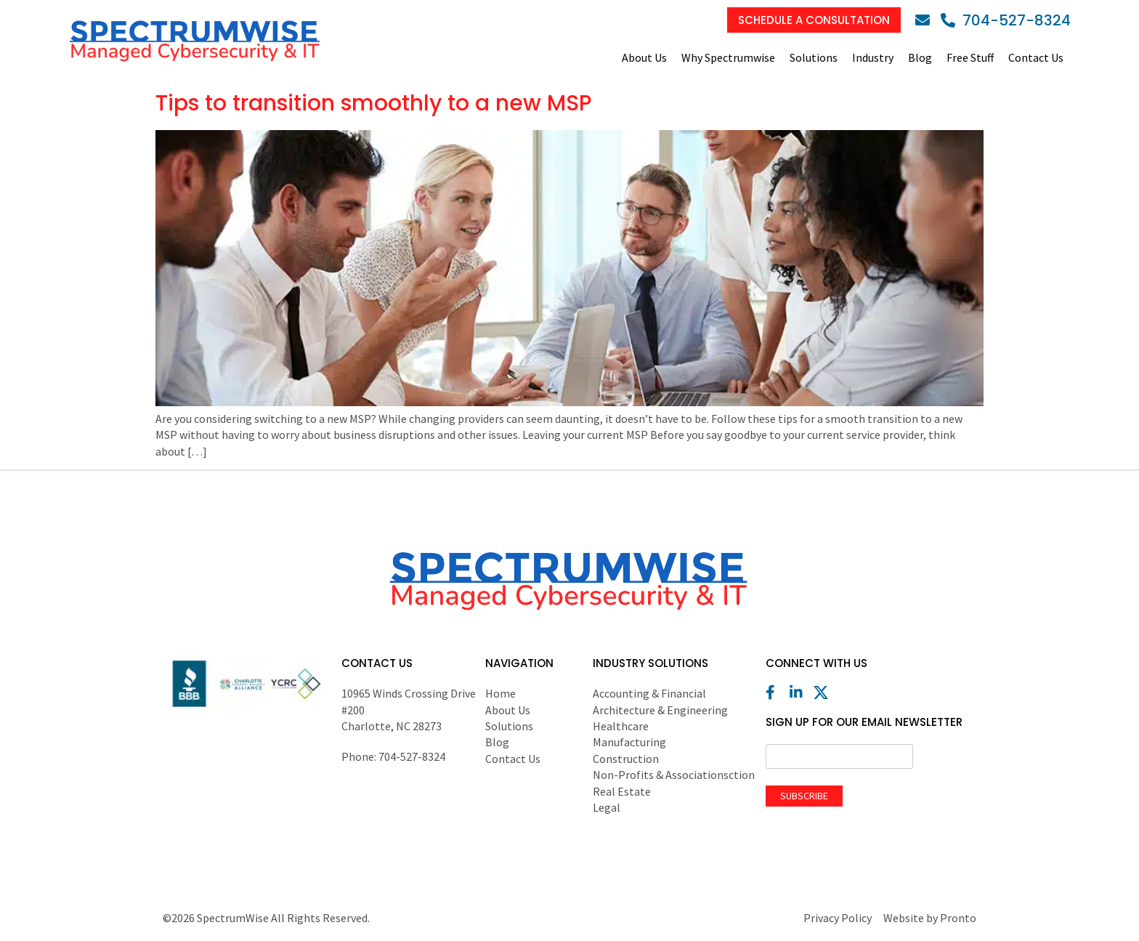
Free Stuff (970, 57)
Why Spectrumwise (728, 57)
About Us (644, 57)
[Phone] (1006, 20)
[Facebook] (776, 692)
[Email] (926, 20)
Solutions (814, 57)
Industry (872, 57)
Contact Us (1035, 57)
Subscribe (804, 795)
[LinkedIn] (800, 692)
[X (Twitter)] (824, 692)
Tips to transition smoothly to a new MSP (373, 103)
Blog (920, 57)
